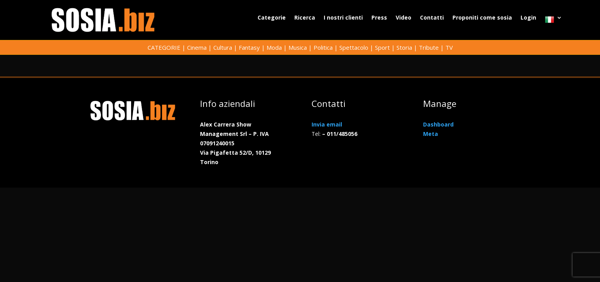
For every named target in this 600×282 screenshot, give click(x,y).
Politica (323, 47)
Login (528, 18)
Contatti (432, 18)
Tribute (429, 47)
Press (379, 18)
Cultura (222, 47)
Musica (297, 47)
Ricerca (304, 18)
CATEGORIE (164, 47)
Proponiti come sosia (482, 18)
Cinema (197, 47)
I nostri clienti (343, 18)
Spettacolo (353, 47)
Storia (404, 47)
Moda (274, 47)
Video (403, 18)
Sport (382, 47)
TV (449, 47)
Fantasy (249, 47)
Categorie (272, 18)
